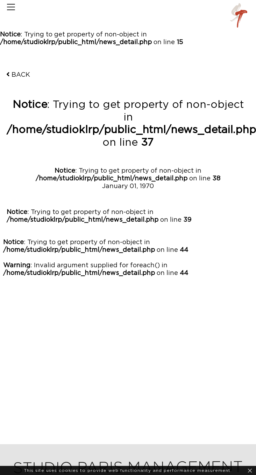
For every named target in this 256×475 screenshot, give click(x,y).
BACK (18, 74)
